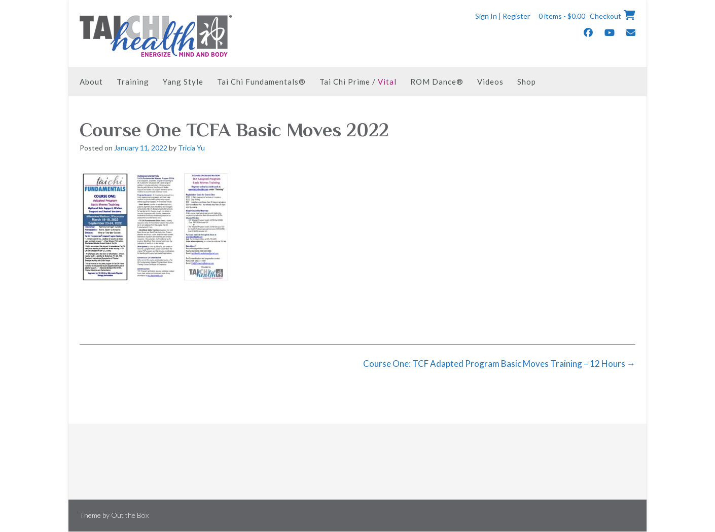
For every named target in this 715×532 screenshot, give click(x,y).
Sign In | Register (502, 16)
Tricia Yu (191, 147)
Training (133, 81)
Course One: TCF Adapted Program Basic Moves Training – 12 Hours (499, 363)
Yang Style (183, 81)
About (91, 81)
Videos (490, 81)
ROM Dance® (436, 81)
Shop (526, 81)
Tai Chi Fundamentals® (261, 81)
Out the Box (130, 515)
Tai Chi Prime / (358, 81)
